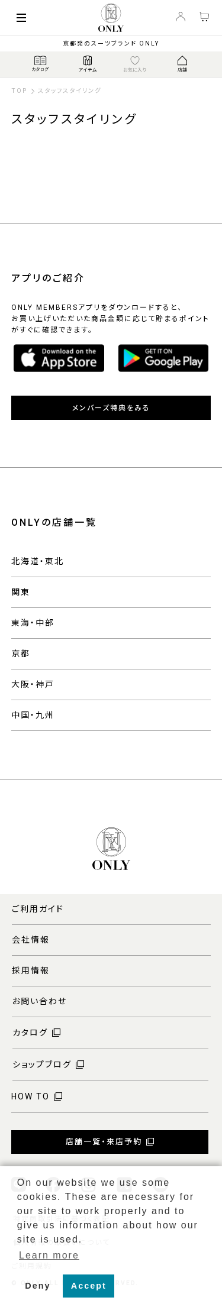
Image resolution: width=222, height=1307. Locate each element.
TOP (19, 91)
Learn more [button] (49, 1255)
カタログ (30, 1032)
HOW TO (30, 1096)
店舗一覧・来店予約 (104, 1141)
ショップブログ (42, 1064)
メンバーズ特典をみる (111, 408)
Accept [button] (89, 1285)
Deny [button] (37, 1285)
